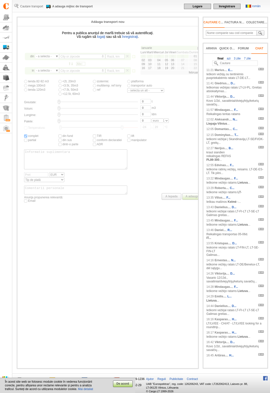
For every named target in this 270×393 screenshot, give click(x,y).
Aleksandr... (222, 119)
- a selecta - (44, 56)
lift (130, 136)
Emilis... (220, 296)
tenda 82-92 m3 (36, 81)
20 (172, 68)
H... (234, 319)
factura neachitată (241, 22)
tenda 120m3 (34, 89)
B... (231, 148)
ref (96, 89)
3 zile (237, 58)
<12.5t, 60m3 (69, 94)
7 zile (247, 58)
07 (182, 60)
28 (158, 56)
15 (195, 64)
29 (166, 56)
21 (182, 68)
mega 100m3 (34, 85)
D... (233, 83)
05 (166, 60)
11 (158, 64)
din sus (65, 140)
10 (149, 64)
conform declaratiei (107, 140)
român (256, 6)
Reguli (161, 379)
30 (172, 56)
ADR (98, 144)
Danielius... (222, 207)
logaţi (101, 37)
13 (172, 64)
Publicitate (176, 379)
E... (230, 70)
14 (182, 64)
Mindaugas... (223, 110)
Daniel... (220, 230)
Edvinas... (221, 165)
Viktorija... (221, 96)
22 (195, 68)
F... (236, 110)
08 (195, 60)
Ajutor (150, 379)
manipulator (137, 140)
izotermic (101, 81)
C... (235, 129)
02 (143, 60)
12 (166, 64)
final (220, 58)
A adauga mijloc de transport (72, 6)
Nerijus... (220, 148)
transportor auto (139, 85)
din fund (65, 136)
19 (166, 68)
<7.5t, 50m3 (68, 89)
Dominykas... (223, 135)
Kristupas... (222, 243)
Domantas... (222, 129)
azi (228, 58)
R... (229, 230)
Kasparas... (222, 319)
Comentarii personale (75, 194)
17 (149, 68)
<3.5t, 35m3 (68, 85)
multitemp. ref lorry (107, 85)
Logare (197, 6)
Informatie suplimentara (75, 161)
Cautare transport (31, 6)
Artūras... (220, 355)
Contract (192, 379)
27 (149, 56)
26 (143, 56)
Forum (243, 48)
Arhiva (211, 48)
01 (195, 56)
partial (30, 140)
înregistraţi (130, 37)
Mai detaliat (85, 389)
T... (236, 135)
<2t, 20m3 (67, 81)
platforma (135, 81)
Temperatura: (34, 128)
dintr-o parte (68, 144)
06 (172, 60)
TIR (97, 136)
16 (143, 68)
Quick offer (229, 48)
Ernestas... (221, 260)
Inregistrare (227, 6)
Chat (259, 48)
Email (29, 206)
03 (149, 60)
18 (158, 68)
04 (158, 60)
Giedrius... (221, 83)
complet (31, 136)
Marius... (220, 70)
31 (182, 56)
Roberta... (221, 188)
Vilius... (219, 197)
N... (235, 119)
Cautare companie (218, 22)
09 (143, 64)
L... (229, 296)
